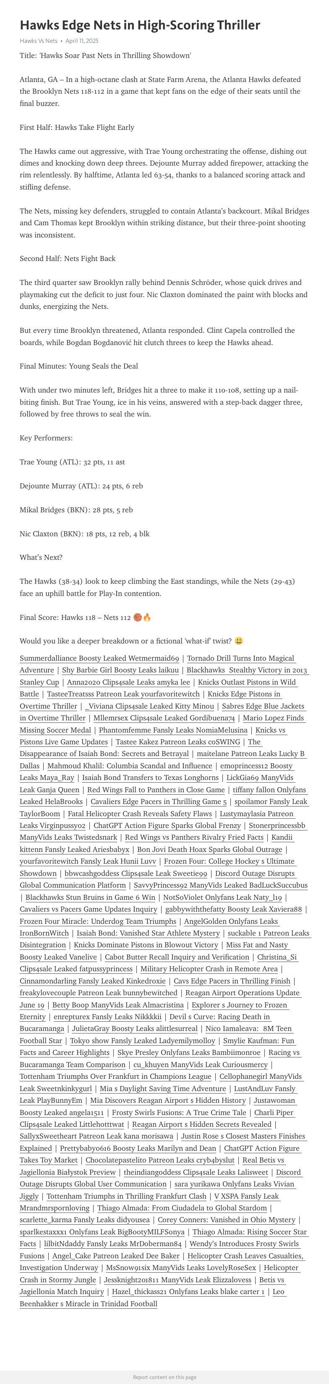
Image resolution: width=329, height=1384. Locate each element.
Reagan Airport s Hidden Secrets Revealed (202, 1124)
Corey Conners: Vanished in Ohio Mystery (226, 1219)
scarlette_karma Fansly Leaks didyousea (85, 1219)
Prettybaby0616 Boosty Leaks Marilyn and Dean (138, 1148)
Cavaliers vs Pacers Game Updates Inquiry (88, 909)
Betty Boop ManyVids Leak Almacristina (118, 1005)
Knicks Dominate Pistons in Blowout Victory (146, 944)
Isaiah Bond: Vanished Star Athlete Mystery (148, 933)
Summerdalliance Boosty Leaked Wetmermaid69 (99, 658)
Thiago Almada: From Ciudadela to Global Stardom (182, 1208)
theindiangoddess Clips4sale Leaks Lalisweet (196, 1172)
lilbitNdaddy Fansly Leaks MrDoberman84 (113, 1243)
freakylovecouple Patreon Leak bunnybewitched (99, 992)
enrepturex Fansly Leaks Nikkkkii (108, 1016)
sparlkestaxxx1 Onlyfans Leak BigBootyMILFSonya (102, 1231)
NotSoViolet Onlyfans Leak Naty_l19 (222, 897)
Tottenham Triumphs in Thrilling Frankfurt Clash (126, 1196)
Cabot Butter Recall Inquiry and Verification (177, 957)
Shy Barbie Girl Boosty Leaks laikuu (120, 670)
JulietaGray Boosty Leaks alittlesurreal (135, 1028)
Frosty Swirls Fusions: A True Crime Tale (179, 1112)
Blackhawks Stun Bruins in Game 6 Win (90, 897)
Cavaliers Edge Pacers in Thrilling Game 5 (159, 801)
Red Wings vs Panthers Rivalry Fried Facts (194, 837)
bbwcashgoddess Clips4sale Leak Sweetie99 (136, 873)
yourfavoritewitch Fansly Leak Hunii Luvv (88, 861)
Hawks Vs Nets (38, 41)
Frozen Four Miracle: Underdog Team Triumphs (98, 921)
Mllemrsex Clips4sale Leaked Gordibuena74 (164, 717)
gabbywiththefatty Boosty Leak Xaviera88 (233, 909)
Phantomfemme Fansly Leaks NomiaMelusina (173, 730)
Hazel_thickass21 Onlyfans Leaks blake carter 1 (188, 1291)
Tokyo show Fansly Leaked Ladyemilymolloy (142, 1040)
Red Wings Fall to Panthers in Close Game (156, 789)
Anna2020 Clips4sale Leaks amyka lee (128, 682)
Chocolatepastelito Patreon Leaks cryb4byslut (160, 1160)
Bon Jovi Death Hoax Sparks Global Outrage (209, 849)
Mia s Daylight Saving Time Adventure (163, 1088)
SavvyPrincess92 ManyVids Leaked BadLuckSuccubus (221, 885)
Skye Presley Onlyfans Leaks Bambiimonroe (189, 1052)
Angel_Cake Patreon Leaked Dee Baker (116, 1255)
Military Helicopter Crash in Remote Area (209, 968)
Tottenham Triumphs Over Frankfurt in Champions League (116, 1076)
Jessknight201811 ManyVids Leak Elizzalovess (177, 1279)
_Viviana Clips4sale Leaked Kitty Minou (149, 706)
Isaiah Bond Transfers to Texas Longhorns (150, 777)
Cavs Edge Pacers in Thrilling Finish (232, 981)
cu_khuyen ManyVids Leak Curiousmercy (200, 1064)
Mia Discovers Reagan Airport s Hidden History (168, 1100)
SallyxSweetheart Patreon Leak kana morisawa (96, 1136)
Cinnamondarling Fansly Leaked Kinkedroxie (93, 981)
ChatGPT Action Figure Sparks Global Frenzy (167, 825)
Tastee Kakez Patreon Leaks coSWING (178, 741)
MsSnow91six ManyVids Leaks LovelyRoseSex (181, 1267)
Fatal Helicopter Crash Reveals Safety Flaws (140, 813)
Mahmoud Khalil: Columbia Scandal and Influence (129, 765)
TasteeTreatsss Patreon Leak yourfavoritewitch (123, 694)
